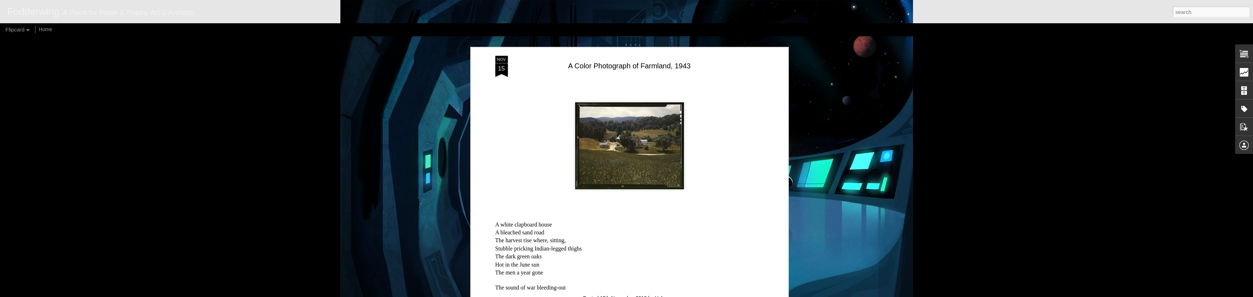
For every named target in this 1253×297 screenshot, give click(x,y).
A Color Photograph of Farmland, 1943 (629, 66)
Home (45, 29)
